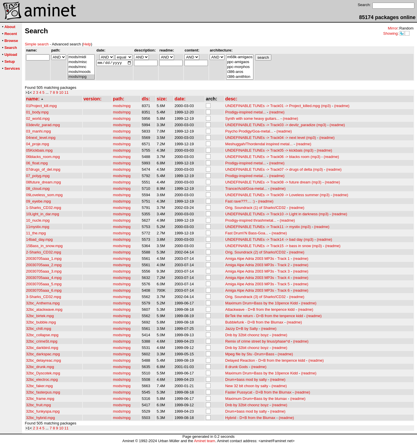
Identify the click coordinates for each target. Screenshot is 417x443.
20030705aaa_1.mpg (44, 258)
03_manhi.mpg (38, 131)
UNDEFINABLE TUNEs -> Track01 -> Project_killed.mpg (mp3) (278, 106)
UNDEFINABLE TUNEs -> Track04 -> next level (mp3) (270, 137)
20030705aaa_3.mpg (44, 271)
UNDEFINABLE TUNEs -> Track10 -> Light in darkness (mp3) (277, 214)
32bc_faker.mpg (39, 386)
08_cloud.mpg (38, 188)
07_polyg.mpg (38, 176)
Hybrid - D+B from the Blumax (250, 418)
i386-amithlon (239, 76)
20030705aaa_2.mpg (44, 265)
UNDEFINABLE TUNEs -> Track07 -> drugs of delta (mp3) (274, 169)
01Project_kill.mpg (41, 106)
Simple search (37, 44)
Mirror (393, 28)
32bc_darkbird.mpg (42, 347)
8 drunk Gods (236, 367)
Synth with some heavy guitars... (252, 118)
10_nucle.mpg (38, 220)
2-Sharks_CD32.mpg (43, 252)
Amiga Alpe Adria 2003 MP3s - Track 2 (257, 265)
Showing (390, 33)
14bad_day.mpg (39, 239)
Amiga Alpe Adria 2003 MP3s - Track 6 (257, 290)
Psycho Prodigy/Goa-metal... (249, 131)
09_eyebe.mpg (38, 201)
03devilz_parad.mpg (43, 125)
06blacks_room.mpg (43, 157)
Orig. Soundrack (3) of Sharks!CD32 (255, 297)
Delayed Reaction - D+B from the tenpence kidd (265, 360)
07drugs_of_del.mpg (43, 169)
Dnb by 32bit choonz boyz (247, 335)
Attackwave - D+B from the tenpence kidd (260, 309)
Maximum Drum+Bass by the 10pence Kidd (261, 303)
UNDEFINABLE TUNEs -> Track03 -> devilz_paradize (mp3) (275, 125)
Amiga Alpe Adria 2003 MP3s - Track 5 (257, 284)
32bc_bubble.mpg (41, 322)
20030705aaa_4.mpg (44, 277)
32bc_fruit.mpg (38, 405)
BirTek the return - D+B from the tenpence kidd (264, 316)
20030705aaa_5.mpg (44, 284)
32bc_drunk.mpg (40, 367)
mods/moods (81, 71)
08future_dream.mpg (43, 182)
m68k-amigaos (239, 57)
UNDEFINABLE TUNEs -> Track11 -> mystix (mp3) (268, 227)
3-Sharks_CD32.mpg (43, 297)
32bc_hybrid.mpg (40, 418)
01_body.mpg (37, 112)
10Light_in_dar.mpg (42, 214)
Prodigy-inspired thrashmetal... (250, 220)
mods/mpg (81, 76)
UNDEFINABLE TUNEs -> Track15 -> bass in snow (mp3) (273, 246)
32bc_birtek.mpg (40, 316)
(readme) (342, 106)
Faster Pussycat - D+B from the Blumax (258, 392)
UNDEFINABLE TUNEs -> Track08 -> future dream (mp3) (273, 182)
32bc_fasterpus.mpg (43, 392)
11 (66, 92)
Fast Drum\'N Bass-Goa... (246, 233)
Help (87, 44)
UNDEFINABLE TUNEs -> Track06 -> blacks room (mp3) (272, 157)
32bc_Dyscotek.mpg (43, 373)
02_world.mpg (38, 118)
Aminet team (204, 441)
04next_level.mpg (41, 137)
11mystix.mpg (37, 227)
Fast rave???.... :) (240, 201)
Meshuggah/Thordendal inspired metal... (259, 144)
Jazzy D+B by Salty (241, 328)
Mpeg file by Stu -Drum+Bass (249, 354)
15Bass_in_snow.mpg (44, 246)
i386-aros (239, 71)
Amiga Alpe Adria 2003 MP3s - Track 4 (257, 277)
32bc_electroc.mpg (42, 379)
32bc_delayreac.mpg (43, 360)
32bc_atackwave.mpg (44, 309)
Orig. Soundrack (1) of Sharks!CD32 (255, 207)
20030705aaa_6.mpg (44, 290)
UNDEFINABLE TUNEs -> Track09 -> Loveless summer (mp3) (277, 195)
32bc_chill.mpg (38, 328)
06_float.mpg (37, 163)
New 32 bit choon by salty (246, 386)
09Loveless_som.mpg (44, 195)
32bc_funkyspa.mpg (43, 411)
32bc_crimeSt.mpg (41, 341)
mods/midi (81, 57)
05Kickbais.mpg (39, 150)
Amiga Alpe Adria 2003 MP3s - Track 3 (257, 271)
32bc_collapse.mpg (42, 335)
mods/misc (81, 62)
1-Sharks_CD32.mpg (43, 207)
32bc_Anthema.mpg (43, 303)
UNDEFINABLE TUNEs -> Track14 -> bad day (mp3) (269, 239)
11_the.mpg (36, 233)
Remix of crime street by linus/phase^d (257, 341)
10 (61, 92)
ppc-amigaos (239, 62)
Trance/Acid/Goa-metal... (246, 188)
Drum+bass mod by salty (246, 379)
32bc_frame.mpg (40, 398)
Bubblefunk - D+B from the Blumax (254, 322)
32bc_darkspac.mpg (43, 354)
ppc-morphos (239, 67)
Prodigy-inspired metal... (245, 112)
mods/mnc (81, 67)
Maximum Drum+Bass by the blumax (256, 398)
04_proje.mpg (37, 144)
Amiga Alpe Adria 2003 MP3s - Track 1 (257, 258)
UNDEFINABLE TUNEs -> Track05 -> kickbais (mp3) (269, 150)
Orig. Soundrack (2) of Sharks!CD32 (255, 252)
